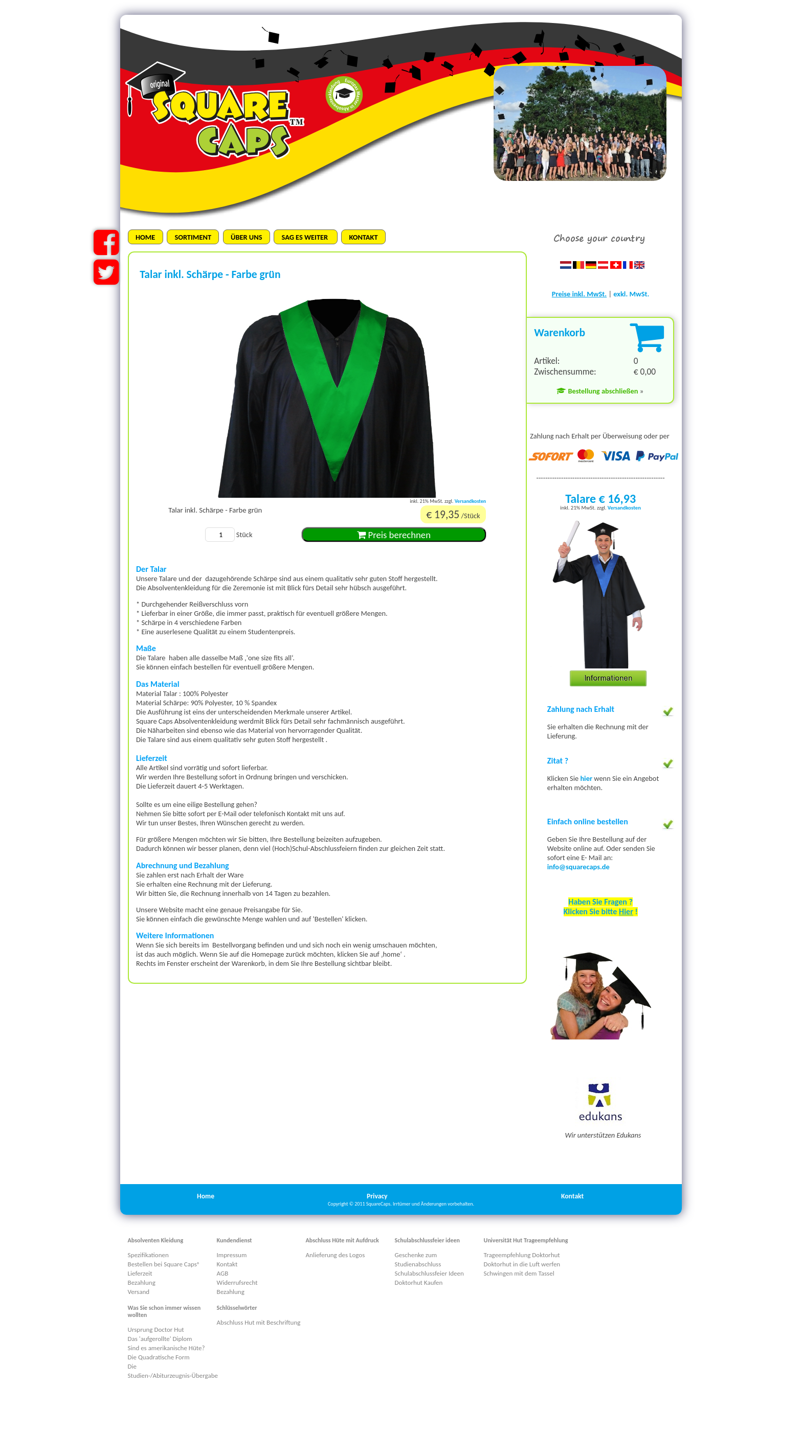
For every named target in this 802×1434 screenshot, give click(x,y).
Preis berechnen (394, 535)
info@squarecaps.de (578, 866)
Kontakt (572, 1196)
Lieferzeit (140, 1273)
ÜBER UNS (246, 237)
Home (205, 1196)
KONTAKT (363, 237)
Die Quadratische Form (159, 1357)
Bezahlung (141, 1282)
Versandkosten (470, 501)
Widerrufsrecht (237, 1282)
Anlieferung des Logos (335, 1255)
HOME (145, 237)
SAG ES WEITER (306, 237)
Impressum (232, 1255)
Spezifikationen (148, 1255)
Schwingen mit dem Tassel (519, 1273)
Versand (138, 1292)
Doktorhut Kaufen (419, 1282)
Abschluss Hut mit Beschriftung (259, 1322)
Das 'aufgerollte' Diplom (160, 1339)
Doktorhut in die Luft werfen (522, 1264)
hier (587, 778)
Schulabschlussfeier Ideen (429, 1273)
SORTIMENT (192, 237)
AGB (223, 1273)
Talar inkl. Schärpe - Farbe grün (215, 510)
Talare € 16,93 (600, 498)
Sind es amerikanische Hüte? (166, 1348)
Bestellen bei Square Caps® (164, 1264)
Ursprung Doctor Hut (156, 1329)
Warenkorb (559, 332)
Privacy (377, 1196)
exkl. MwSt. (631, 293)
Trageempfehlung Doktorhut (522, 1255)
